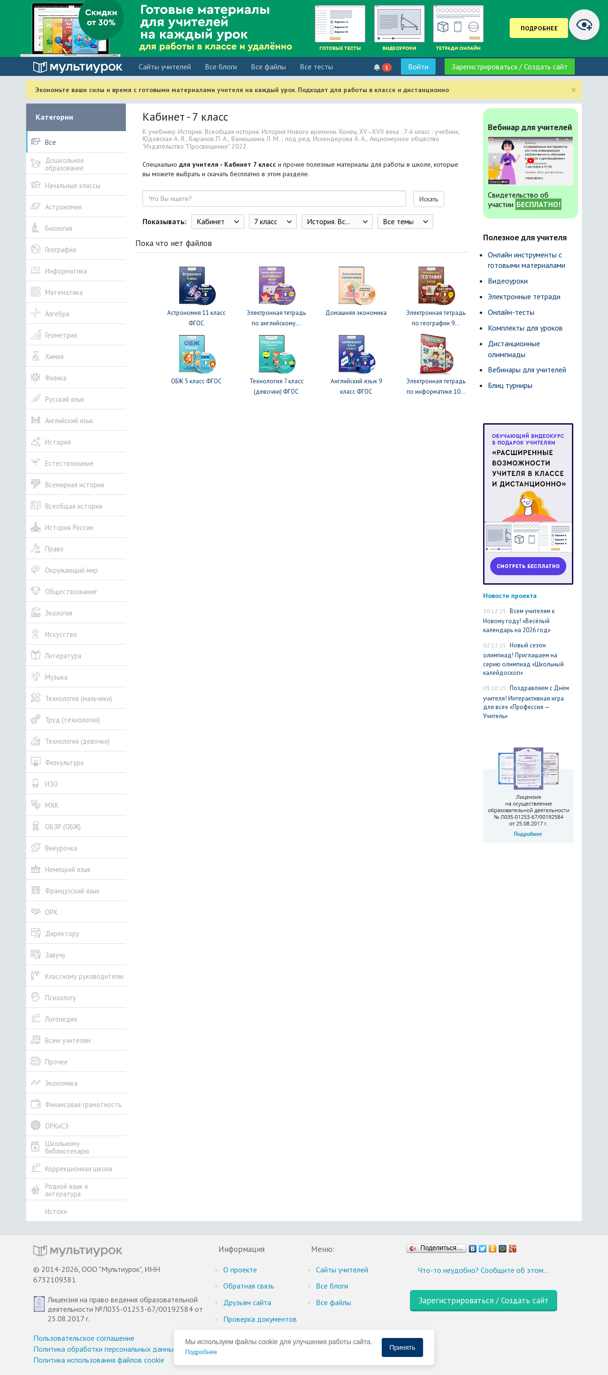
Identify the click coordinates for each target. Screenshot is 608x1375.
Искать (428, 199)
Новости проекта (510, 595)
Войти (418, 66)
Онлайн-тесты (511, 312)
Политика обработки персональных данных (105, 1349)
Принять (403, 1347)
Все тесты (316, 66)
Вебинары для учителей (527, 369)
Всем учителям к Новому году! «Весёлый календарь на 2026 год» (519, 620)
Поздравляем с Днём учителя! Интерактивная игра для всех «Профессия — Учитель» (526, 702)
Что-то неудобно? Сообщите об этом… (483, 1270)
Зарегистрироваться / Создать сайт (510, 66)
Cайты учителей (165, 66)
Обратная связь (248, 1285)
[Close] (573, 90)
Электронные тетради (524, 296)
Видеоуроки (508, 280)
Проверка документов (260, 1319)
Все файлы (268, 66)
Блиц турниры (510, 385)
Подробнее (201, 1352)
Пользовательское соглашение (83, 1338)
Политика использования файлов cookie (98, 1360)
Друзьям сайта (247, 1302)
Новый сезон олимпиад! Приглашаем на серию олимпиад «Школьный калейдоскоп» (523, 659)
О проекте (240, 1269)
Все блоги (221, 66)
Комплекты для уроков (525, 327)
